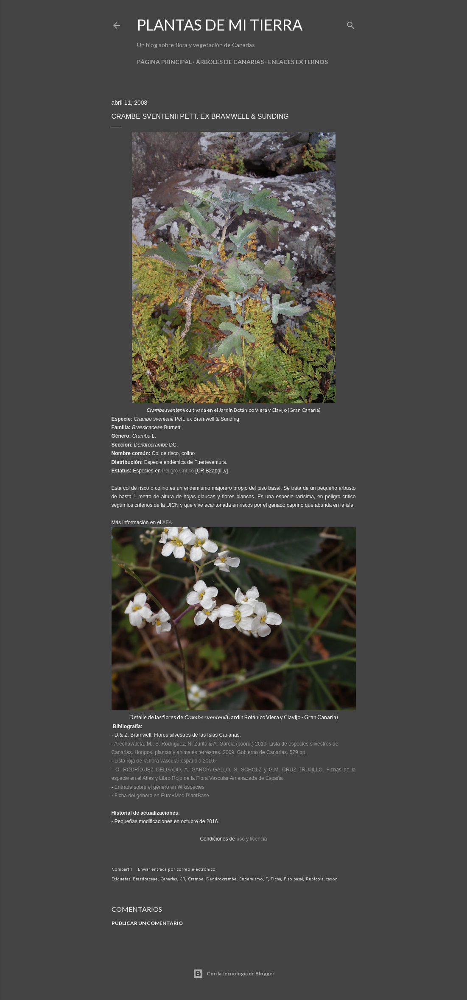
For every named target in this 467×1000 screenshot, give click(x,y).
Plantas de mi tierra (219, 24)
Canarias (168, 879)
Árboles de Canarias (230, 61)
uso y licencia (252, 839)
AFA (167, 522)
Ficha (276, 879)
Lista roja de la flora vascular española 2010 (164, 761)
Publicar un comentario (147, 923)
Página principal (164, 61)
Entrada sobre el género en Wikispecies (159, 787)
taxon (332, 879)
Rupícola (315, 879)
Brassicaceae (145, 879)
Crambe (196, 879)
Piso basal (293, 879)
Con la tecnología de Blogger (233, 974)
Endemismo (251, 879)
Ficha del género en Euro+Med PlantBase (162, 796)
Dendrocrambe (221, 879)
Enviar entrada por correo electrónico (176, 869)
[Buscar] (351, 23)
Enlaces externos (298, 61)
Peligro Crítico (178, 471)
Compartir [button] (122, 869)
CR (182, 879)
